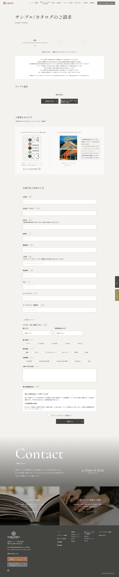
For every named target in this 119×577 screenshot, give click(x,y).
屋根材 (36, 3)
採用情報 (92, 3)
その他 (86, 352)
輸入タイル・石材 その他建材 (89, 533)
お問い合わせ (102, 535)
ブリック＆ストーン (50, 352)
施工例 (53, 3)
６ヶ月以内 (54, 343)
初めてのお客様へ (62, 538)
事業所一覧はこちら (12, 554)
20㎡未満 (29, 361)
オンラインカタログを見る (30, 169)
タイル (36, 352)
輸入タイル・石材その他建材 (44, 2)
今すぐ (28, 343)
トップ (31, 3)
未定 (89, 361)
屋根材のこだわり (75, 534)
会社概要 (59, 542)
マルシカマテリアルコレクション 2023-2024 (33, 132)
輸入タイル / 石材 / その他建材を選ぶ (77, 101)
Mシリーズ (65, 352)
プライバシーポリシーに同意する (61, 415)
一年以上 (79, 343)
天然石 (76, 352)
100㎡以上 (78, 361)
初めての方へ (77, 3)
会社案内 (85, 3)
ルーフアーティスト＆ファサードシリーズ (69, 132)
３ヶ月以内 (41, 343)
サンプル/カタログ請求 (105, 532)
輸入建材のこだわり (89, 538)
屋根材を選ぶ (41, 101)
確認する (59, 421)
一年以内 (67, 343)
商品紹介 (59, 3)
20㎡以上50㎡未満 (44, 361)
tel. (93, 470)
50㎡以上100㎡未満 (62, 361)
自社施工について (75, 536)
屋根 (27, 352)
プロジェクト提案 (67, 3)
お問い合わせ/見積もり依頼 (106, 3)
